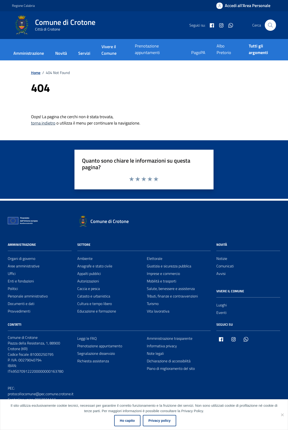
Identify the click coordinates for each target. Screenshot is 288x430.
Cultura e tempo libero (94, 303)
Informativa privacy (162, 346)
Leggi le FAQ (87, 338)
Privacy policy (159, 420)
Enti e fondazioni (21, 281)
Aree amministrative (23, 266)
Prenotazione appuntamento (99, 346)
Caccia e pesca (88, 288)
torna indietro (43, 123)
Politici (13, 288)
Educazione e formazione (96, 311)
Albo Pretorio (224, 49)
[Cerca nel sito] (270, 25)
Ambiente (85, 258)
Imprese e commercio (163, 273)
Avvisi (221, 273)
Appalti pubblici (89, 273)
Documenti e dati (21, 303)
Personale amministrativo (28, 296)
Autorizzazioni (88, 281)
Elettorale (154, 258)
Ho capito (127, 420)
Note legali (155, 353)
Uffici (12, 273)
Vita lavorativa (158, 311)
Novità (61, 53)
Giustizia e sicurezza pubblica (169, 266)
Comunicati (225, 266)
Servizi (84, 53)
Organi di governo (21, 258)
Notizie (221, 258)
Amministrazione (28, 53)
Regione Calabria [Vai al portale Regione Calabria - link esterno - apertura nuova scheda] (23, 5)
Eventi (221, 312)
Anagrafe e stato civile (94, 266)
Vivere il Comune (109, 49)
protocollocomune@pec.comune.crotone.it (41, 394)
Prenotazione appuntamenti (147, 49)
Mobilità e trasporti (161, 281)
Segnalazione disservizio (96, 353)
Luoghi (221, 305)
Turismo (153, 303)
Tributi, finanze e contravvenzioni (172, 296)
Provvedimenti (19, 311)
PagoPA (198, 52)
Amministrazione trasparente (169, 338)
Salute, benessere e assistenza (171, 288)
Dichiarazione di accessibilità (169, 361)
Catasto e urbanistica (93, 296)
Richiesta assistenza (93, 361)
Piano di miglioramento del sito (171, 368)
